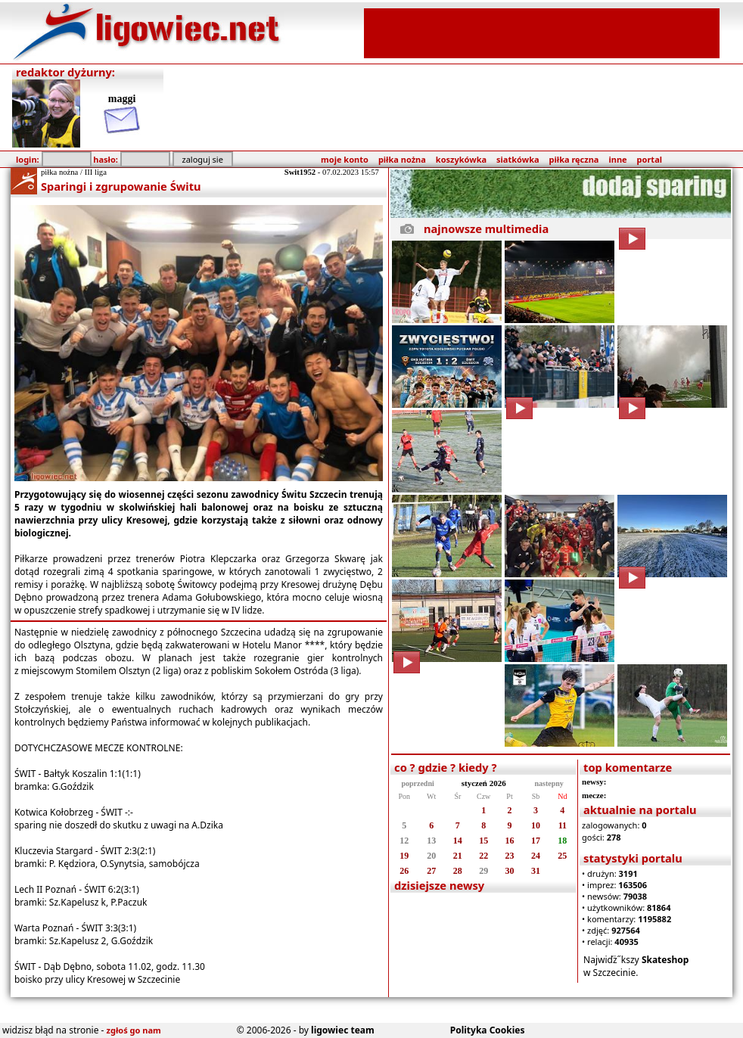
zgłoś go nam (134, 1030)
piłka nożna (402, 159)
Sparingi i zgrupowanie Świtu (121, 186)
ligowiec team (343, 1030)
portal (649, 159)
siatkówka (517, 159)
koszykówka (461, 159)
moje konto (344, 159)
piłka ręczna (574, 159)
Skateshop (665, 959)
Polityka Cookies (487, 1030)
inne (617, 159)
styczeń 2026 (484, 783)
